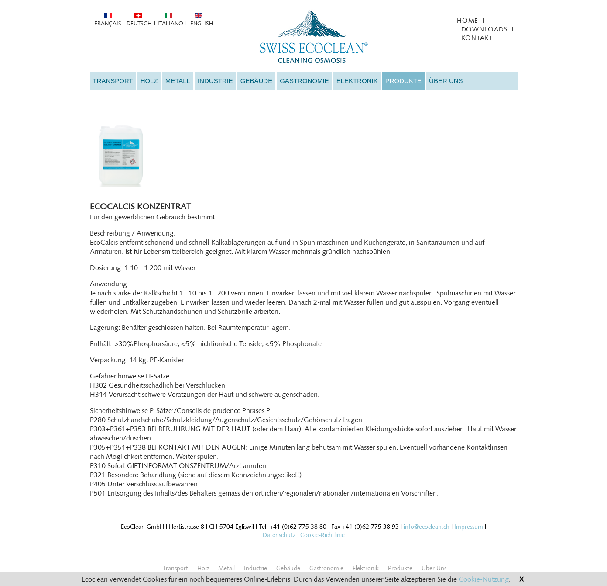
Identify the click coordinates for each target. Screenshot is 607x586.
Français (107, 23)
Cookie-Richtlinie (322, 535)
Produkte (403, 80)
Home (467, 20)
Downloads (484, 29)
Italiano (170, 23)
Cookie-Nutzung (484, 580)
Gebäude (256, 80)
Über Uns (446, 80)
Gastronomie (304, 80)
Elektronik (357, 80)
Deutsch (139, 23)
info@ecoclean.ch (426, 527)
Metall (177, 80)
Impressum (468, 527)
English (201, 23)
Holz (149, 80)
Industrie (215, 80)
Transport (113, 80)
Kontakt (477, 38)
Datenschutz (279, 535)
